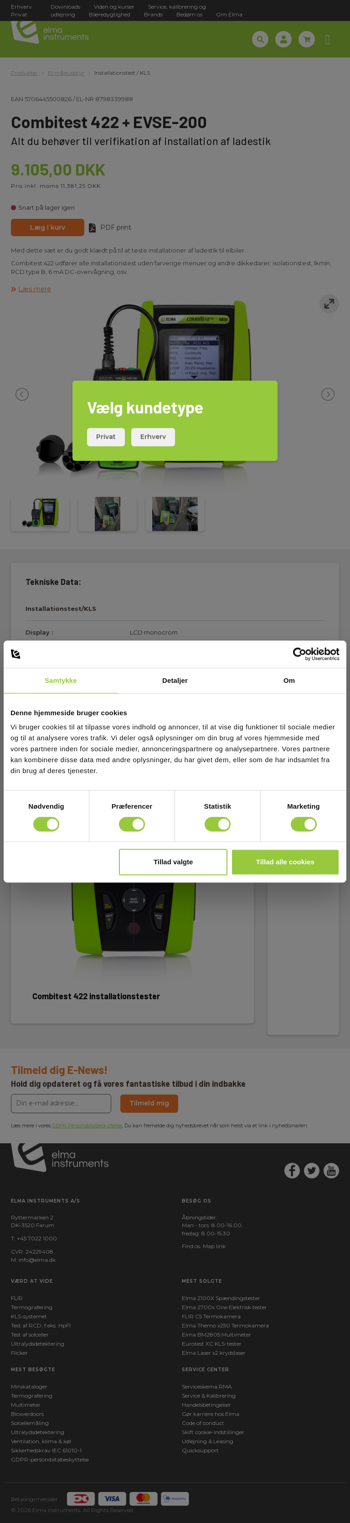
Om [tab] (289, 680)
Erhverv (153, 437)
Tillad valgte (173, 862)
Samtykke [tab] (61, 680)
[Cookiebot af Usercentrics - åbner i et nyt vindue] (300, 654)
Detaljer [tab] (175, 680)
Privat (106, 437)
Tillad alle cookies (285, 862)
